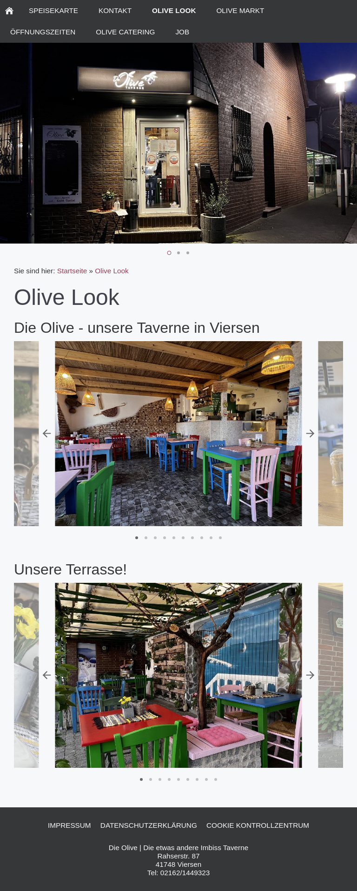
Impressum (69, 825)
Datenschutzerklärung (148, 825)
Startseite (72, 271)
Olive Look (111, 271)
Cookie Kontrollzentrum (257, 825)
